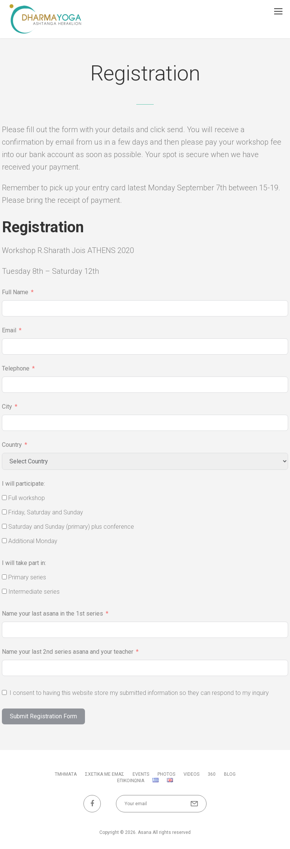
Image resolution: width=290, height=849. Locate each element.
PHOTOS (166, 774)
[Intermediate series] (4, 591)
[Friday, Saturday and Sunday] (4, 511)
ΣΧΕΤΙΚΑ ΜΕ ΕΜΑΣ (104, 774)
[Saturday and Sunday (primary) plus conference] (4, 526)
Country (12, 444)
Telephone (15, 368)
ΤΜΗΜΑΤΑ (66, 774)
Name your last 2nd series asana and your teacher (67, 651)
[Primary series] (4, 576)
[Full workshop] (4, 497)
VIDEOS (191, 774)
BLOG (230, 774)
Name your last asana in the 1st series (52, 613)
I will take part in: (24, 563)
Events (141, 774)
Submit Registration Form (43, 716)
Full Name (15, 292)
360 (212, 774)
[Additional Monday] (4, 540)
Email (9, 330)
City (7, 406)
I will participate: (23, 483)
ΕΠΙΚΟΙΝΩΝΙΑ (130, 780)
